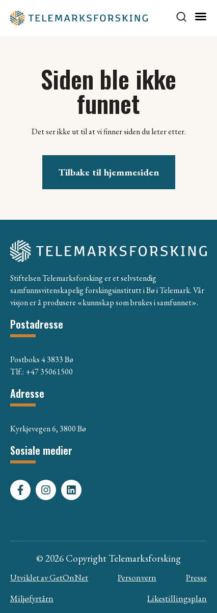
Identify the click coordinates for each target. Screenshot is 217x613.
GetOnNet (68, 577)
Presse (196, 577)
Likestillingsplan (177, 598)
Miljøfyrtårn (31, 598)
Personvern (137, 577)
